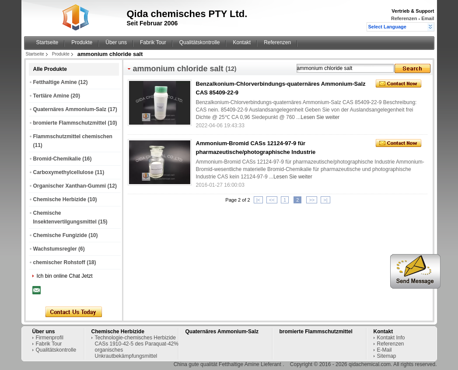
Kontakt (242, 42)
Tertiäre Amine (51, 96)
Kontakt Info (391, 338)
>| (325, 199)
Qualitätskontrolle (199, 42)
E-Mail (384, 350)
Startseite (47, 42)
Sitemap (386, 356)
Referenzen (404, 18)
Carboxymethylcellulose (63, 172)
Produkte (81, 42)
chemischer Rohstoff (59, 262)
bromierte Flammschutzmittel (69, 123)
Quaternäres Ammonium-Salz (70, 109)
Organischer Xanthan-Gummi (69, 186)
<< (272, 199)
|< (258, 199)
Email (427, 18)
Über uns (116, 42)
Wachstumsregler (55, 249)
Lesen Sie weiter (320, 117)
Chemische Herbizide (59, 199)
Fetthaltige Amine (55, 82)
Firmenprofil (49, 338)
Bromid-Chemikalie (57, 159)
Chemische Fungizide (60, 235)
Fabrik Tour (153, 42)
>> (312, 199)
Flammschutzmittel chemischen (72, 136)
